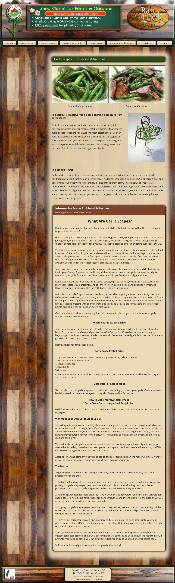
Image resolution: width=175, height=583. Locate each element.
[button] (48, 43)
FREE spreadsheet (46, 25)
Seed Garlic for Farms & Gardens (76, 8)
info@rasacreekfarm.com (89, 576)
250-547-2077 (82, 573)
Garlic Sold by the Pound (70, 17)
